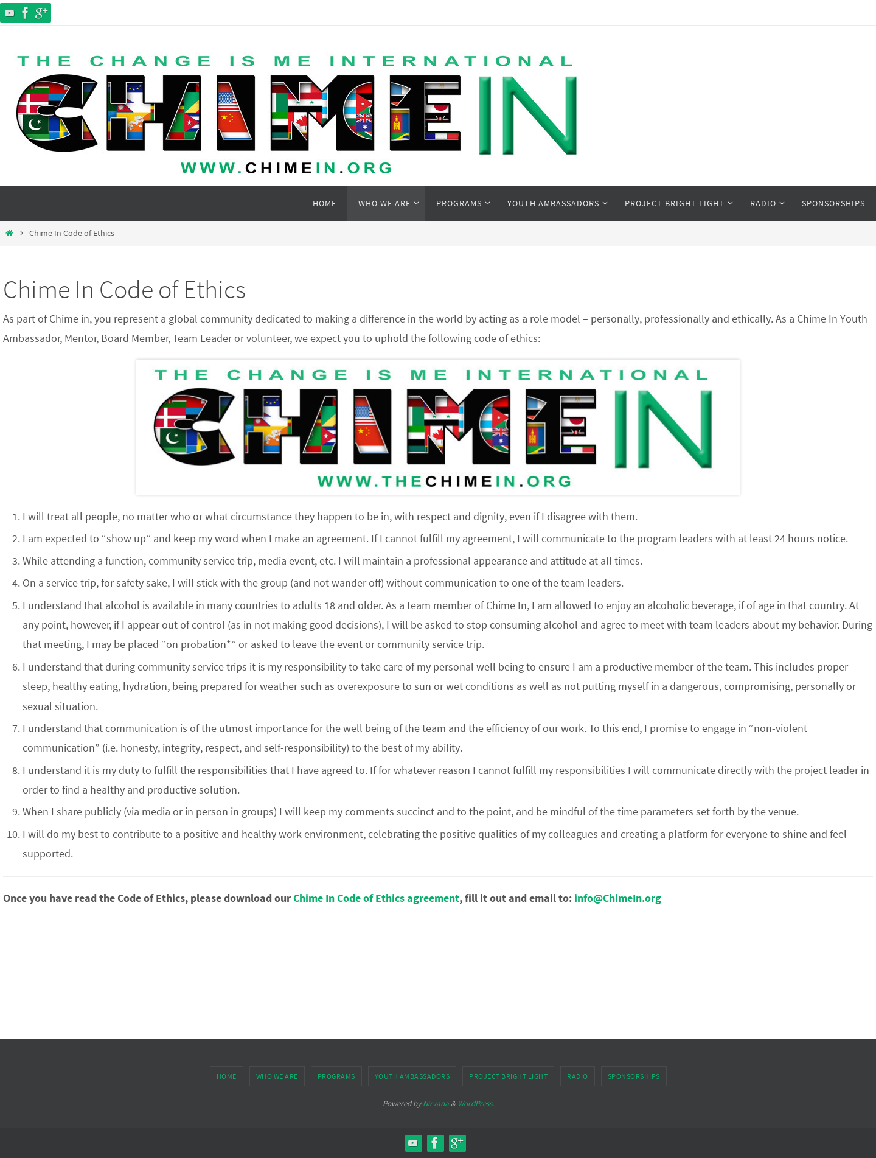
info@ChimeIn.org (617, 898)
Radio (577, 1076)
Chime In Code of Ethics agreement (376, 898)
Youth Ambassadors (412, 1076)
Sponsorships (634, 1076)
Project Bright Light (508, 1076)
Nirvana (436, 1103)
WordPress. (475, 1103)
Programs (336, 1076)
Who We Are (277, 1076)
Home (227, 1076)
